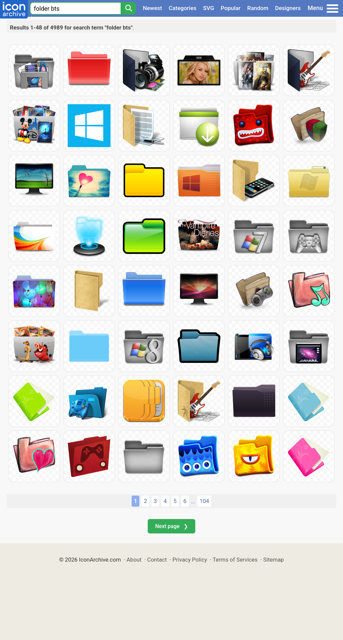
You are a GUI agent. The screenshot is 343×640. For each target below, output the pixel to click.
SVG (208, 8)
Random (257, 8)
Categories (183, 8)
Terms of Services (235, 559)
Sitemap (273, 559)
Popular (231, 8)
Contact (157, 559)
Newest (152, 8)
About (134, 559)
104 (204, 501)
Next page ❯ (171, 526)
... (193, 501)
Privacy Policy (190, 559)
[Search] (128, 8)
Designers (287, 8)
